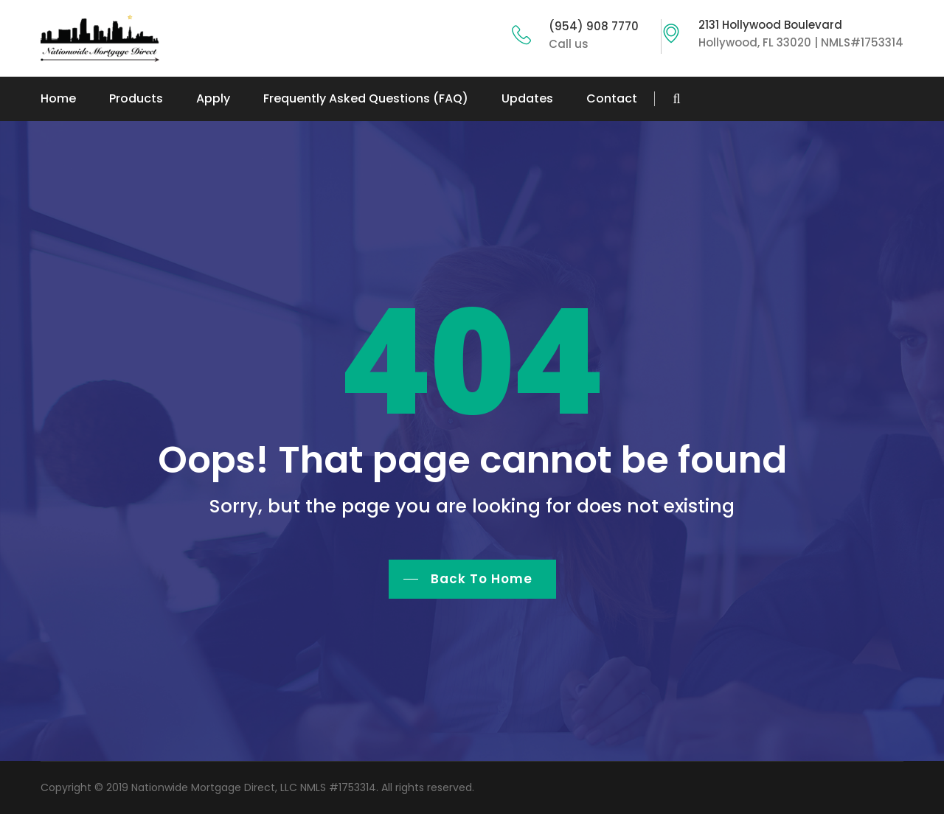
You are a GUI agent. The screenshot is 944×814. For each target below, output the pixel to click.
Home (58, 98)
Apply (213, 98)
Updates (527, 98)
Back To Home (481, 579)
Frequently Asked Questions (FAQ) (365, 98)
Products (136, 98)
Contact (611, 98)
